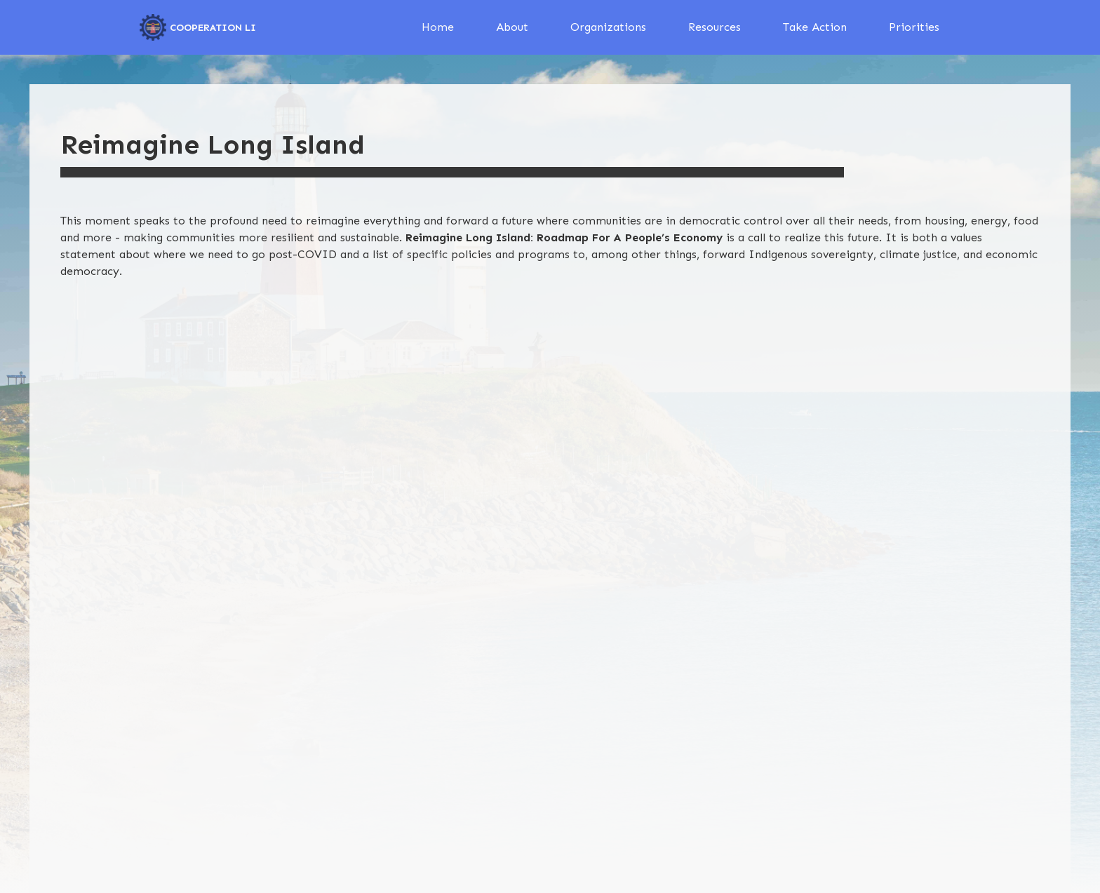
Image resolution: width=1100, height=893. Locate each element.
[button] (512, 27)
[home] (198, 27)
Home (438, 27)
